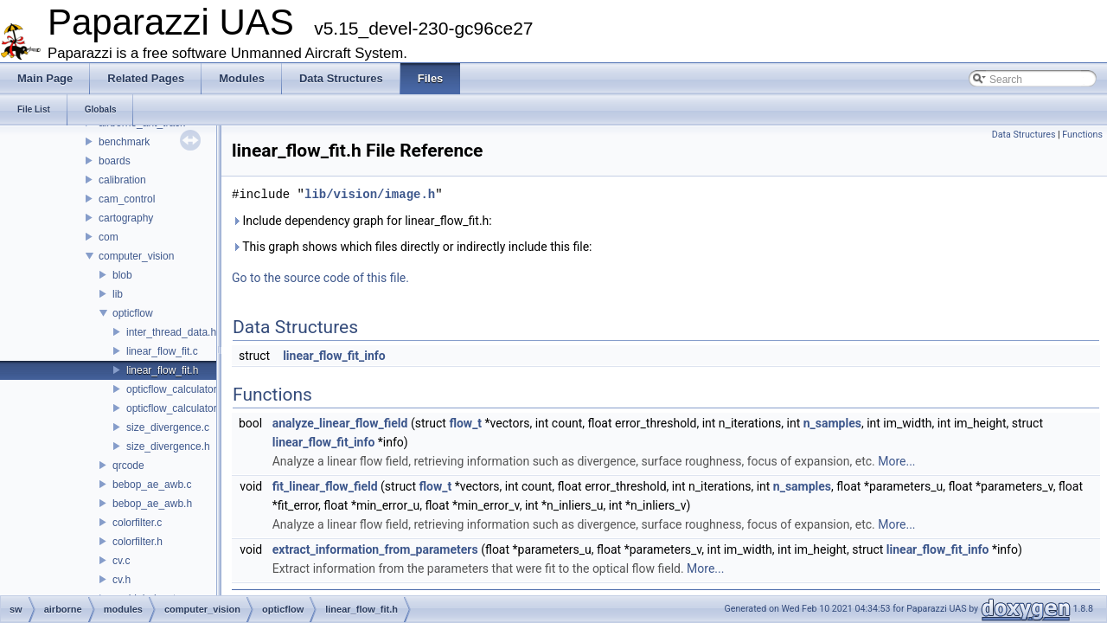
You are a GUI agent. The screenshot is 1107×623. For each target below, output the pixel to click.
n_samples (832, 423)
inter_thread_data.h (171, 332)
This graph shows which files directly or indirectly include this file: (412, 247)
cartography (126, 218)
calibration (122, 180)
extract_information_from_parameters (375, 549)
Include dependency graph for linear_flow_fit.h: (362, 221)
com (108, 237)
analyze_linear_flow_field (340, 423)
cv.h (121, 580)
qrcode (128, 465)
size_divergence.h (168, 446)
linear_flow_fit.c (162, 351)
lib (117, 294)
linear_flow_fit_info (334, 356)
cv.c (121, 561)
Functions (1082, 134)
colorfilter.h (137, 542)
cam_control (127, 199)
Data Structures (1024, 134)
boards (115, 161)
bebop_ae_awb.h (152, 504)
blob (122, 275)
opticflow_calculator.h (175, 408)
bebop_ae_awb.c (151, 484)
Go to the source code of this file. (320, 278)
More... (896, 461)
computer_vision (136, 256)
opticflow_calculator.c (175, 389)
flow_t (465, 423)
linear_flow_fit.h (162, 370)
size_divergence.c (167, 427)
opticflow (132, 313)
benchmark (124, 142)
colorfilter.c (137, 523)
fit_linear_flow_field (325, 486)
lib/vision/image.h (369, 194)
